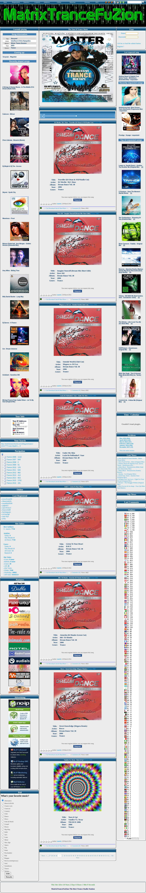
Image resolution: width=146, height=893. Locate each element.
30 (56, 855)
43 (88, 855)
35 (71, 855)
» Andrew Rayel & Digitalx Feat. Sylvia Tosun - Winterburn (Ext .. (130, 464)
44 (91, 855)
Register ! (120, 46)
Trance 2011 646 (14, 470)
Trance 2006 (98, 122)
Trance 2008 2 (13, 462)
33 (67, 855)
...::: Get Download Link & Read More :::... (55, 208)
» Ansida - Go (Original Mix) (126, 474)
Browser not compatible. (19, 222)
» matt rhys (5, 516)
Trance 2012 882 (14, 473)
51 (106, 855)
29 (54, 855)
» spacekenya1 (6, 508)
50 (104, 855)
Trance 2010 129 (14, 467)
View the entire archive (126, 450)
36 (73, 855)
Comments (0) (76, 208)
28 (52, 855)
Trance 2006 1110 (14, 457)
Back (43, 855)
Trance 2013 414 (14, 475)
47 (97, 855)
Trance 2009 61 (13, 465)
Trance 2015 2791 (14, 480)
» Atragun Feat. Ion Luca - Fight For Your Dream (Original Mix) (130, 480)
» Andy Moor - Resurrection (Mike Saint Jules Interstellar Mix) (130, 468)
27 (50, 855)
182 (112, 855)
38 (78, 855)
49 (101, 855)
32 (64, 855)
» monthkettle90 (6, 503)
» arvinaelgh (5, 514)
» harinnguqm (6, 512)
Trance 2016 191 (14, 483)
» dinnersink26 (6, 501)
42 (86, 855)
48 (99, 855)
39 (80, 855)
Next (77, 858)
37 (75, 855)
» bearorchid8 (6, 510)
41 (84, 855)
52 (108, 855)
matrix (8, 529)
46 (95, 855)
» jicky (3, 519)
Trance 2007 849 (14, 460)
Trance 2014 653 (14, 478)
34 (69, 855)
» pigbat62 (4, 506)
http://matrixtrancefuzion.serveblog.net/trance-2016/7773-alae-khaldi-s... (17, 445)
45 (93, 855)
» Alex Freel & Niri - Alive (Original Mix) (130, 462)
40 (82, 855)
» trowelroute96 (6, 499)
